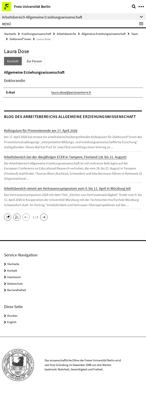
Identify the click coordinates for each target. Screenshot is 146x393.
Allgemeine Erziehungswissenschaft (104, 34)
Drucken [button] (12, 315)
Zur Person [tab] (34, 61)
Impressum (14, 277)
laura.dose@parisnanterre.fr (71, 92)
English (11, 322)
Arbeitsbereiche (66, 34)
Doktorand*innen (20, 39)
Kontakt (12, 270)
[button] (8, 217)
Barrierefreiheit (16, 290)
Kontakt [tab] (13, 61)
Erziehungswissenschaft (36, 34)
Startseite (10, 34)
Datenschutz (15, 283)
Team (134, 34)
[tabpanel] (73, 83)
